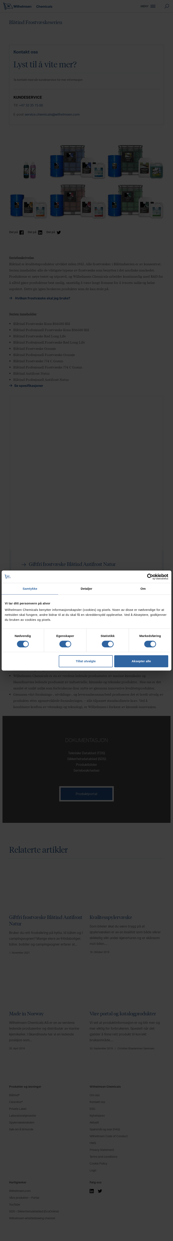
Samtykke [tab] (30, 588)
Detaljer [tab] (86, 588)
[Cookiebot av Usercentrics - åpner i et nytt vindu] (150, 577)
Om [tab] (143, 588)
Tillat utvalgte (86, 661)
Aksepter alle (141, 661)
